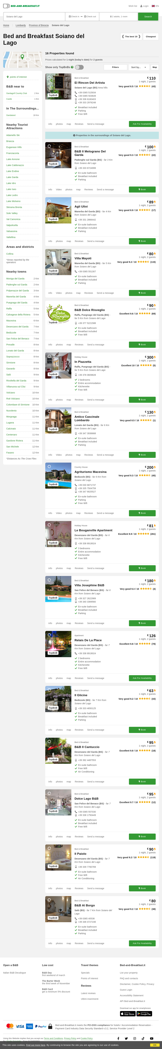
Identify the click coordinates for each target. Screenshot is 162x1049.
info (50, 124)
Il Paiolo (80, 853)
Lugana (10, 422)
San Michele (12, 446)
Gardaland (11, 115)
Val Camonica (13, 219)
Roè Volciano (13, 398)
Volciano (10, 392)
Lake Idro (11, 183)
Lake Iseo (11, 189)
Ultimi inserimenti (89, 999)
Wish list (133, 6)
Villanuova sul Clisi (15, 386)
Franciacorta (12, 153)
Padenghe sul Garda (16, 284)
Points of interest (89, 978)
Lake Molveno (13, 201)
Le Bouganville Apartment (93, 530)
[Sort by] (139, 67)
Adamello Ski (13, 135)
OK (154, 1045)
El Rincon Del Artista (90, 82)
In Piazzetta (83, 361)
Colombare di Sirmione (18, 404)
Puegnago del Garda (16, 302)
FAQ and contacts (129, 978)
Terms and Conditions (53, 1038)
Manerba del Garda (16, 296)
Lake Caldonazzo (15, 165)
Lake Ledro (12, 195)
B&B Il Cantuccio (87, 747)
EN (155, 6)
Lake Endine (12, 171)
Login (144, 6)
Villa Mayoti (83, 258)
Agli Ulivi (81, 206)
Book (142, 189)
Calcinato (11, 428)
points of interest (16, 77)
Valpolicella (12, 225)
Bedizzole (11, 332)
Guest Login (126, 990)
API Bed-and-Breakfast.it (132, 1001)
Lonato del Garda (15, 350)
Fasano (10, 452)
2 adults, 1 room (119, 16)
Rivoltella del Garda (16, 380)
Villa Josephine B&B (89, 585)
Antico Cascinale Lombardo (87, 418)
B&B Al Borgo (85, 905)
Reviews (79, 124)
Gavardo (10, 368)
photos (59, 124)
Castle (9, 99)
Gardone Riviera (14, 440)
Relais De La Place (88, 640)
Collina (9, 254)
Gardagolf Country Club (16, 93)
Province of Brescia (39, 25)
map (69, 124)
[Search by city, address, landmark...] (34, 17)
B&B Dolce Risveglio (90, 310)
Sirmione (10, 362)
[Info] (72, 67)
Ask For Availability (142, 124)
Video (59, 189)
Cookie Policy (87, 1038)
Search (148, 16)
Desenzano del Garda (17, 326)
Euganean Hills (14, 147)
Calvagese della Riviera (18, 314)
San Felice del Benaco (17, 338)
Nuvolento (11, 410)
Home (6, 25)
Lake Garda (12, 177)
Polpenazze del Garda (17, 290)
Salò (8, 374)
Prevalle (10, 344)
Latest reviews (88, 993)
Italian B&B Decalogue (14, 972)
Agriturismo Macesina (91, 471)
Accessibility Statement (131, 995)
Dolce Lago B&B (87, 798)
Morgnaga (11, 416)
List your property (129, 972)
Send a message (95, 124)
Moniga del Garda (15, 278)
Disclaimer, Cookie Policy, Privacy (137, 984)
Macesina (11, 320)
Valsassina (11, 231)
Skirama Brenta (14, 207)
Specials (85, 972)
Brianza (10, 141)
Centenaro (11, 434)
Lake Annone (13, 159)
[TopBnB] (79, 67)
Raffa (9, 308)
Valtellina (11, 237)
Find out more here (35, 1045)
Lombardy (21, 25)
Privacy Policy (70, 1038)
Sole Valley (12, 213)
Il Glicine (81, 695)
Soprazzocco (12, 356)
